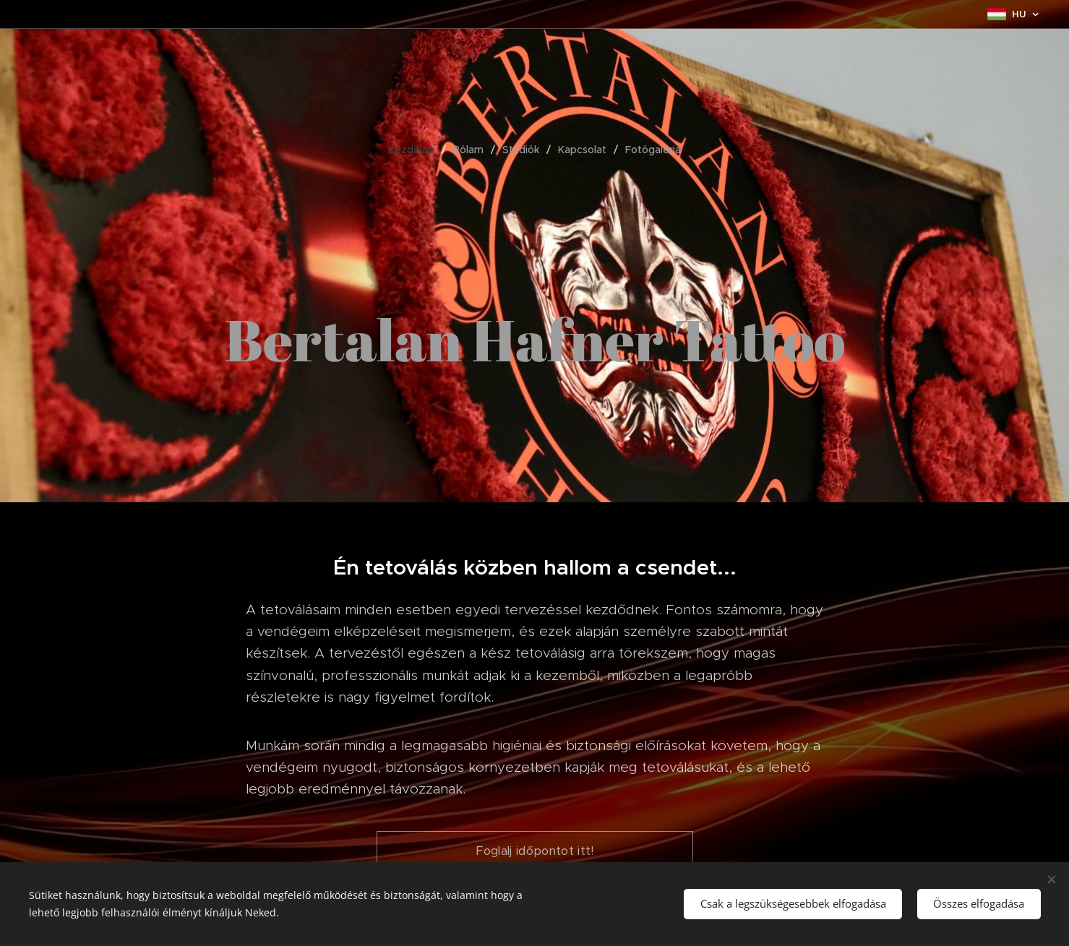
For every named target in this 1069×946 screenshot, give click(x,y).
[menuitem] (417, 150)
